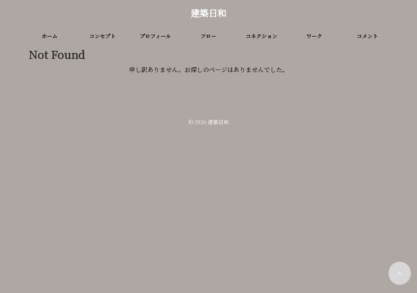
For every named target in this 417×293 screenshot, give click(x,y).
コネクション (261, 36)
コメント (367, 36)
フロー (208, 36)
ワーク (314, 36)
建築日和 (208, 13)
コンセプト (102, 36)
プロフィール (155, 36)
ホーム (49, 36)
